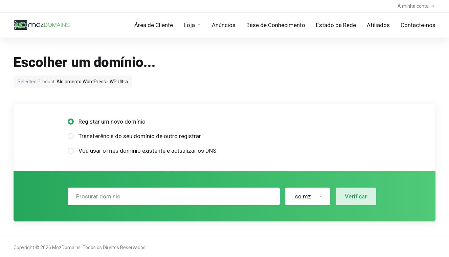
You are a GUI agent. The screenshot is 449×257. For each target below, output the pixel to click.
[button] (307, 196)
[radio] (71, 122)
